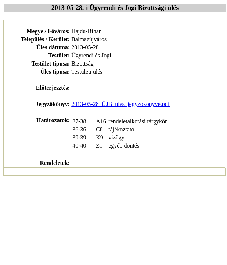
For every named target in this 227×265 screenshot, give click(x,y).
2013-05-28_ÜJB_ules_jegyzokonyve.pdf (120, 104)
